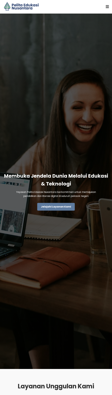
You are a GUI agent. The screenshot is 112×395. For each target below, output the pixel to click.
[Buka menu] (107, 7)
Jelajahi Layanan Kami (56, 206)
